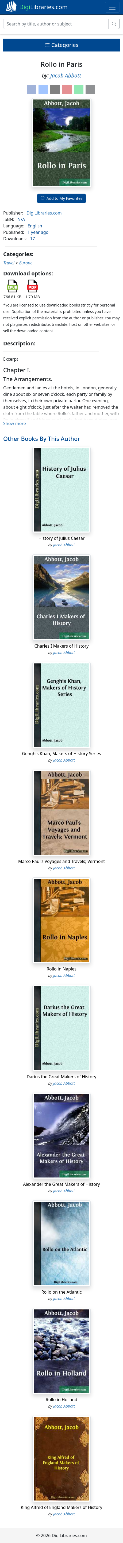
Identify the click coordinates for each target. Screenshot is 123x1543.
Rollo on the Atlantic (61, 1292)
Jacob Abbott (65, 75)
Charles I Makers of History (61, 646)
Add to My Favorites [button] (61, 198)
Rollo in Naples (61, 969)
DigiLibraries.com (44, 213)
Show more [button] (14, 423)
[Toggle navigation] (112, 7)
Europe (25, 263)
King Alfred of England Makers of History (61, 1507)
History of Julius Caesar (62, 538)
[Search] (56, 24)
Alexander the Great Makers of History (61, 1184)
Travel (8, 263)
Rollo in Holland (61, 1399)
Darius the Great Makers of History (62, 1077)
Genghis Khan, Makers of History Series (61, 753)
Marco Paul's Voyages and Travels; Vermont (61, 861)
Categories (61, 45)
